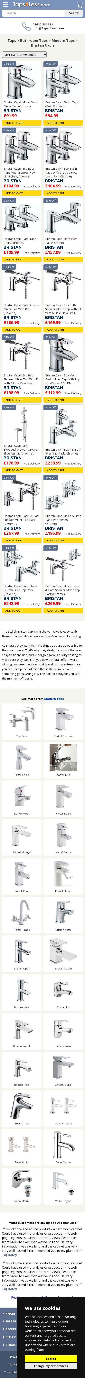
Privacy (15, 1356)
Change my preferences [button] (51, 1366)
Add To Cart (14, 123)
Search (74, 13)
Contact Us (16, 1364)
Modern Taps (54, 699)
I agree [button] (51, 1359)
